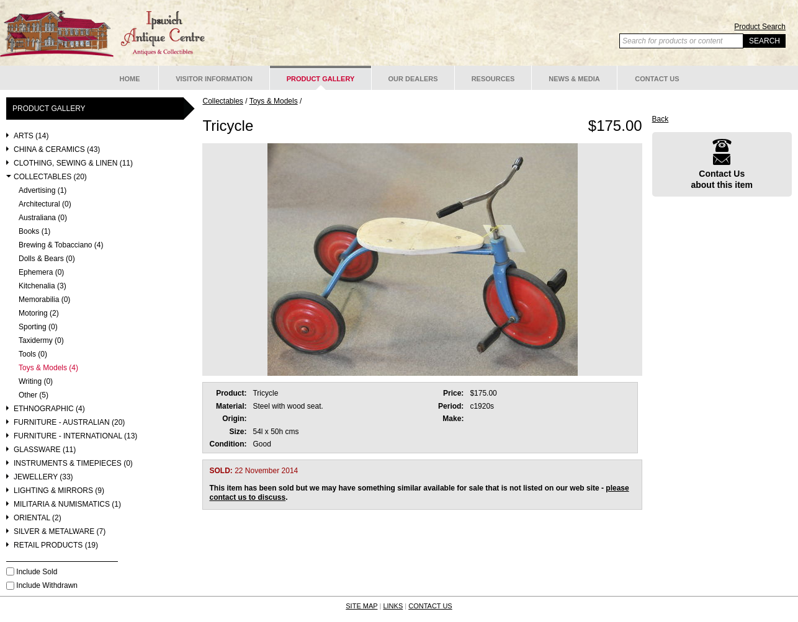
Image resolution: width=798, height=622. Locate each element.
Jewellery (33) (43, 477)
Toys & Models (273, 101)
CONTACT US (430, 606)
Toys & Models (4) (48, 368)
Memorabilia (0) (44, 300)
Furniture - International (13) (75, 436)
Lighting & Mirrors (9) (59, 491)
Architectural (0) (45, 204)
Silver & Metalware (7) (59, 532)
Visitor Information (214, 78)
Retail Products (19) (56, 545)
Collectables (222, 101)
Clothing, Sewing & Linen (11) (73, 163)
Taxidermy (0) (41, 341)
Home (130, 78)
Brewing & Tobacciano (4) (61, 245)
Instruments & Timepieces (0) (73, 464)
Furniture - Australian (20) (69, 423)
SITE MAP (361, 606)
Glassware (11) (45, 450)
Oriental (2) (37, 518)
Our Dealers (412, 78)
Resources (493, 78)
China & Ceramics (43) (57, 150)
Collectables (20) (50, 177)
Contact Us (657, 78)
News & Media (574, 78)
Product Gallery (321, 78)
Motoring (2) (39, 313)
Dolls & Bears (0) (47, 259)
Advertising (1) (42, 191)
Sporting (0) (38, 327)
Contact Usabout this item (722, 164)
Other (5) (33, 395)
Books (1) (34, 232)
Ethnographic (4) (49, 409)
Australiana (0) (43, 218)
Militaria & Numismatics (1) (67, 504)
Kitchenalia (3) (42, 286)
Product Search (760, 26)
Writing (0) (36, 382)
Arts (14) (31, 136)
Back (660, 119)
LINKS (393, 606)
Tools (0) (33, 354)
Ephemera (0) (41, 273)
